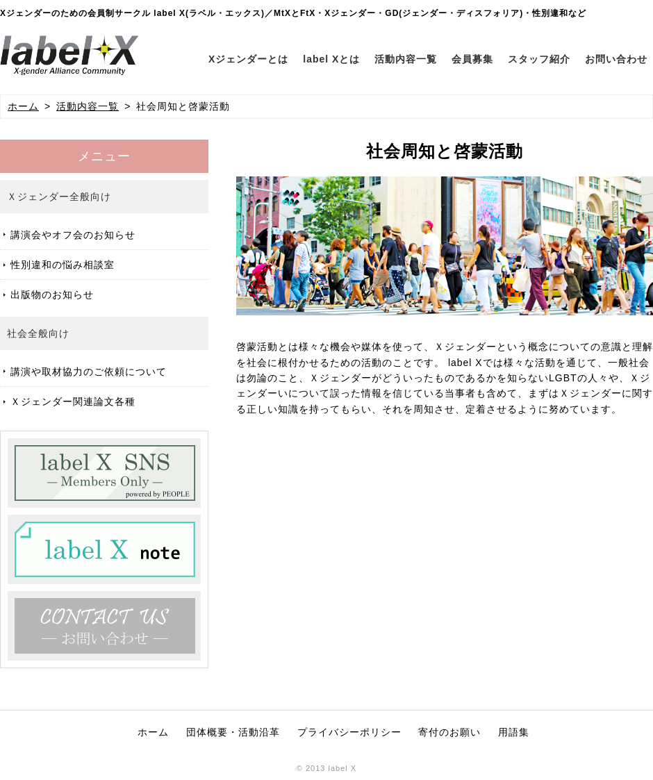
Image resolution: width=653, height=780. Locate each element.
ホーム (23, 106)
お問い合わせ (616, 59)
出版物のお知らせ (52, 294)
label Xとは (331, 59)
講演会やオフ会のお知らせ (72, 234)
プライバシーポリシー (349, 732)
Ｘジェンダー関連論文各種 (72, 401)
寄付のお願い (449, 732)
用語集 (513, 732)
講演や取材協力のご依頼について (88, 371)
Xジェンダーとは (248, 59)
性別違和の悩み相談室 (62, 264)
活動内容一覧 (405, 59)
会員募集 (472, 59)
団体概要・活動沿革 (233, 732)
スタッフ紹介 (539, 59)
